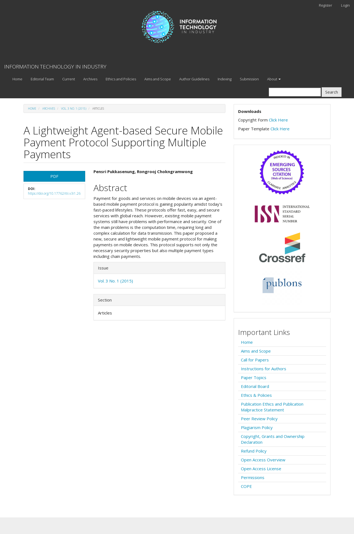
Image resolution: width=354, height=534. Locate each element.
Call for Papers (255, 360)
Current (68, 78)
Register (325, 5)
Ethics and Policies (121, 78)
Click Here (278, 120)
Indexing (224, 78)
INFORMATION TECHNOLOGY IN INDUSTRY (55, 66)
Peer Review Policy (259, 418)
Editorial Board (255, 386)
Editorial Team (42, 78)
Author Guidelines (194, 78)
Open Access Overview (263, 459)
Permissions (252, 477)
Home (17, 78)
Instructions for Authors (263, 368)
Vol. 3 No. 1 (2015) (73, 108)
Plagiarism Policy (257, 427)
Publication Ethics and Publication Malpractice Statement (272, 407)
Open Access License (261, 468)
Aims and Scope (157, 78)
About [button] (274, 78)
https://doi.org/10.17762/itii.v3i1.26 (54, 193)
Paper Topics (253, 377)
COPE (246, 486)
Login (345, 5)
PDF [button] (54, 176)
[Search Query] (295, 92)
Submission (249, 78)
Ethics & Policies (256, 395)
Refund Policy (254, 451)
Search (331, 92)
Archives (90, 78)
